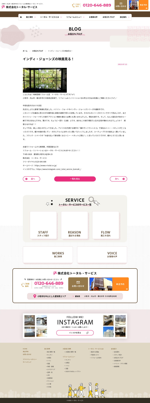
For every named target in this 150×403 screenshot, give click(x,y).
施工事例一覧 (51, 352)
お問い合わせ (27, 354)
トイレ (49, 360)
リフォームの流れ (96, 357)
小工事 (49, 384)
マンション (50, 381)
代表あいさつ (95, 354)
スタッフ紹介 (118, 354)
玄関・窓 (49, 372)
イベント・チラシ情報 (120, 363)
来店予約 (25, 351)
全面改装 (49, 378)
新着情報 (116, 366)
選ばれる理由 (95, 352)
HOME (25, 349)
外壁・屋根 (50, 366)
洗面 (48, 363)
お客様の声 (117, 360)
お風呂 (49, 357)
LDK (48, 375)
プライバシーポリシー (30, 359)
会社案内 (116, 352)
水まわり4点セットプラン (73, 371)
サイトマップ (27, 362)
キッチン (49, 354)
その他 (49, 386)
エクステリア (51, 369)
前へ (33, 178)
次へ (117, 178)
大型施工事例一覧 (70, 352)
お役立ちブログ (118, 357)
